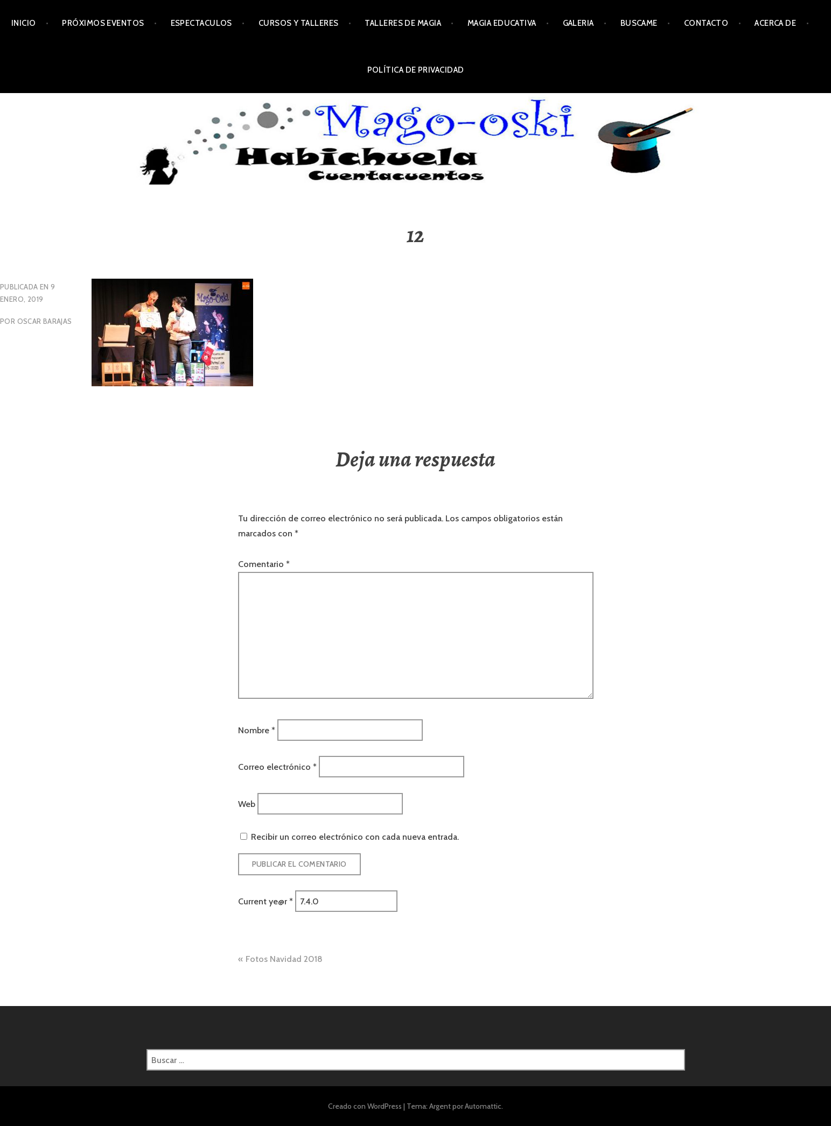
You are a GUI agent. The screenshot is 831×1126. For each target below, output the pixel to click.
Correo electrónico (277, 767)
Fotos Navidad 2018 (284, 959)
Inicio (23, 23)
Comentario (264, 564)
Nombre (256, 730)
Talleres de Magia (403, 23)
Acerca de (775, 23)
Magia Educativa (501, 23)
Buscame (639, 23)
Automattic (483, 1106)
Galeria (578, 23)
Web (246, 803)
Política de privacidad (415, 70)
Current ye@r (265, 901)
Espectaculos (201, 23)
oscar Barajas (44, 321)
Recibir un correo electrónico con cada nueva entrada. (355, 837)
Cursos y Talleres (299, 23)
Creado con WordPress (365, 1106)
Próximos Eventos (103, 23)
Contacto (706, 23)
